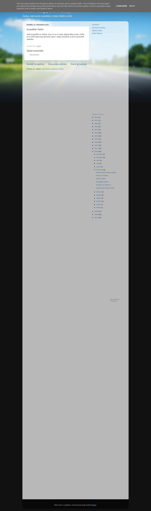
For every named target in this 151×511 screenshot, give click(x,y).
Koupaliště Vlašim (102, 182)
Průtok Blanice (97, 33)
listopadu (99, 157)
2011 (96, 148)
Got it (132, 6)
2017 (96, 130)
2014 (96, 139)
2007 (96, 218)
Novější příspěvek (35, 64)
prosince (99, 154)
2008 (96, 214)
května (99, 195)
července (99, 170)
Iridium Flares (101, 179)
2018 (96, 127)
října (98, 160)
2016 (96, 133)
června (99, 192)
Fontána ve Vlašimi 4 (103, 185)
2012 (96, 145)
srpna (98, 167)
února (98, 204)
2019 (96, 123)
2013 (96, 142)
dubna (98, 198)
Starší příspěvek (79, 64)
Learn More (121, 6)
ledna (98, 207)
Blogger (93, 505)
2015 (96, 136)
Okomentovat (34, 55)
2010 (96, 151)
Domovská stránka (57, 64)
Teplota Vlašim (97, 30)
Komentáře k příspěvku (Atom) (52, 69)
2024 (96, 117)
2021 (96, 120)
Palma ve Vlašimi (102, 175)
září (97, 163)
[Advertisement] (101, 73)
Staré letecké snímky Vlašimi (106, 172)
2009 (96, 211)
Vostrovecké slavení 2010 (105, 188)
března (99, 201)
